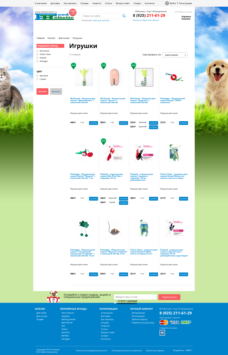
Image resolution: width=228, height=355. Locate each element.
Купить (93, 123)
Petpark (43, 57)
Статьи (108, 3)
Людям (88, 28)
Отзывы (85, 3)
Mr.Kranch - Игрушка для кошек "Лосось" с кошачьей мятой (112, 101)
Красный (44, 75)
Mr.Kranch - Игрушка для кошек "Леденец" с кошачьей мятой (142, 101)
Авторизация (138, 312)
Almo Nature (67, 312)
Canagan (65, 338)
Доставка (55, 3)
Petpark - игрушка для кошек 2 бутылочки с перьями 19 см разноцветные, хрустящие (174, 253)
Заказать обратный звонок (146, 20)
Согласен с (127, 302)
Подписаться (169, 297)
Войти (173, 3)
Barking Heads (68, 319)
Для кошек (68, 28)
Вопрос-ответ (123, 3)
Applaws (65, 316)
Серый (43, 79)
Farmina (65, 332)
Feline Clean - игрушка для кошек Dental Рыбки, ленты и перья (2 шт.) (143, 252)
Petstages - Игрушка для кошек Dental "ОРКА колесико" (172, 101)
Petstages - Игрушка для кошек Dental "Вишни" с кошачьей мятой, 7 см (82, 176)
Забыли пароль (139, 319)
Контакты (150, 3)
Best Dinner (67, 322)
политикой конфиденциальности (127, 302)
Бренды (106, 28)
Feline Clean (45, 54)
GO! (63, 325)
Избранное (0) (185, 11)
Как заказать (70, 3)
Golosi (64, 329)
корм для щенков (101, 20)
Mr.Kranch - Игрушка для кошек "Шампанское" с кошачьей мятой (82, 101)
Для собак (46, 28)
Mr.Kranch (44, 51)
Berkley (65, 335)
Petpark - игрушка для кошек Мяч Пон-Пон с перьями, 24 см (111, 176)
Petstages (44, 61)
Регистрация (185, 3)
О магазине (41, 3)
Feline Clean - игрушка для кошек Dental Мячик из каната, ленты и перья (173, 176)
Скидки (137, 3)
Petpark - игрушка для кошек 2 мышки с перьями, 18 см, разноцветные (141, 177)
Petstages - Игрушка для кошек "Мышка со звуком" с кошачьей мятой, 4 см (114, 252)
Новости (96, 3)
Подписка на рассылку (143, 322)
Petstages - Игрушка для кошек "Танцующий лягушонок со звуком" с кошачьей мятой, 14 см (82, 253)
